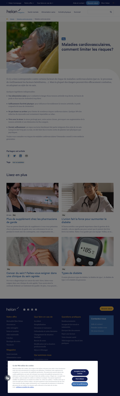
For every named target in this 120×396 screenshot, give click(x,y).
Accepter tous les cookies (79, 372)
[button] (7, 378)
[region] (53, 377)
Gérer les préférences (80, 384)
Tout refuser (80, 379)
